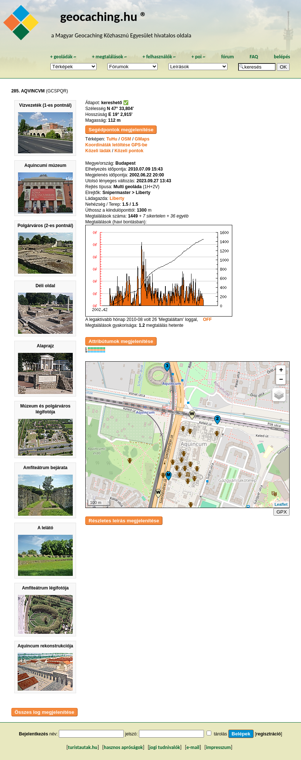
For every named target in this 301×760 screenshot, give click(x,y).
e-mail (192, 747)
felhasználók (159, 57)
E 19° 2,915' (120, 114)
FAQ (254, 57)
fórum (227, 57)
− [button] (281, 379)
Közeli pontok (128, 150)
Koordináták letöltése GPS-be (116, 144)
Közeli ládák (98, 150)
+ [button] (281, 370)
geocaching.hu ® (103, 16)
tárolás (220, 734)
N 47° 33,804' (120, 108)
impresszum (218, 747)
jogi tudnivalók (164, 747)
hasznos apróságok (123, 747)
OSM (126, 139)
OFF (207, 319)
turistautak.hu (82, 747)
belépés (282, 57)
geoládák (63, 57)
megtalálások (109, 57)
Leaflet (281, 504)
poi (198, 57)
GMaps (142, 139)
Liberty (117, 198)
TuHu (111, 139)
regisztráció (268, 734)
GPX (281, 512)
